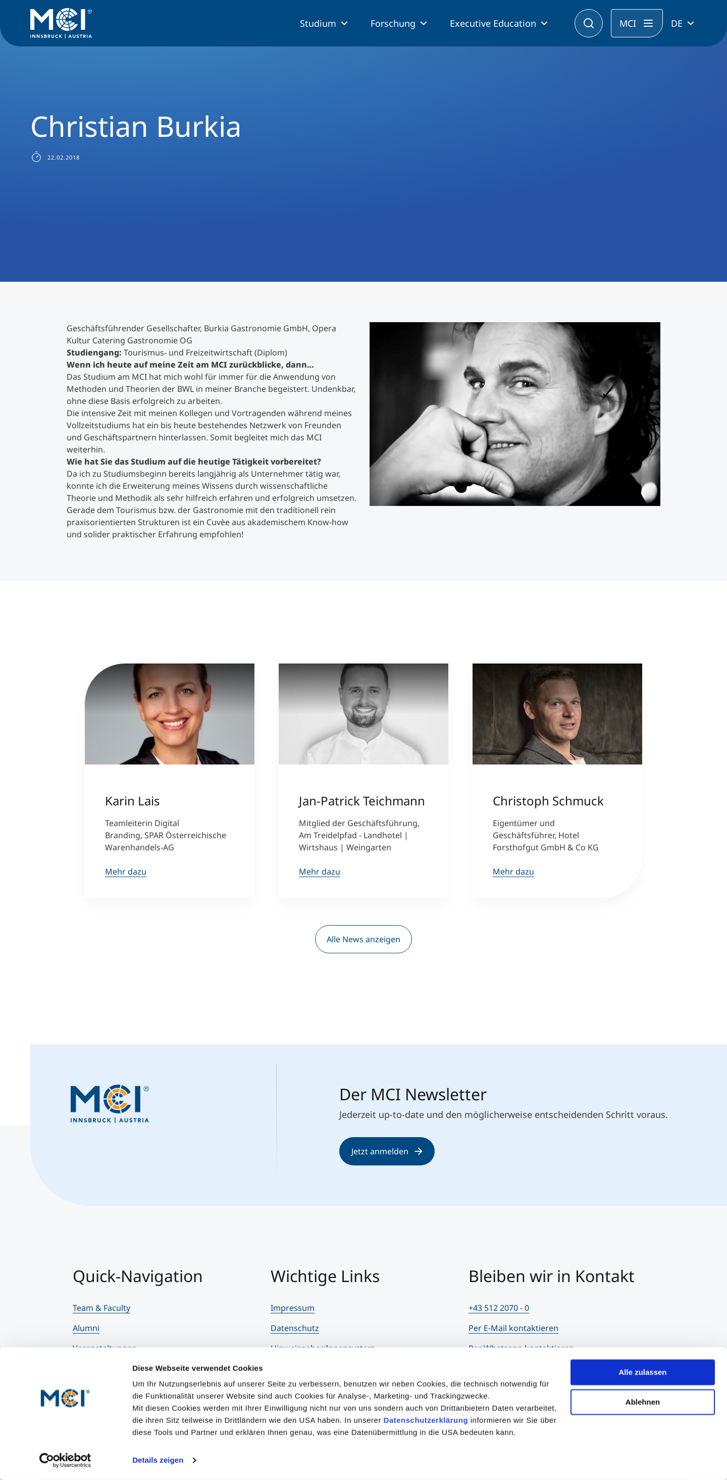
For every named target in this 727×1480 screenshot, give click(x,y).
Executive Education (493, 23)
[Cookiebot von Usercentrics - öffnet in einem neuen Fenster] (65, 1460)
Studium (318, 23)
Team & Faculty (101, 1307)
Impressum (293, 1307)
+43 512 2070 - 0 (499, 1307)
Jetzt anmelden (387, 1151)
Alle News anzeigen (363, 939)
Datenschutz (295, 1328)
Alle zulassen (642, 1372)
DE (677, 23)
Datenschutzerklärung (426, 1420)
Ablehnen (643, 1401)
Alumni (86, 1328)
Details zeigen (157, 1460)
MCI (627, 23)
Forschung (393, 23)
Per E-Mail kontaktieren (513, 1328)
